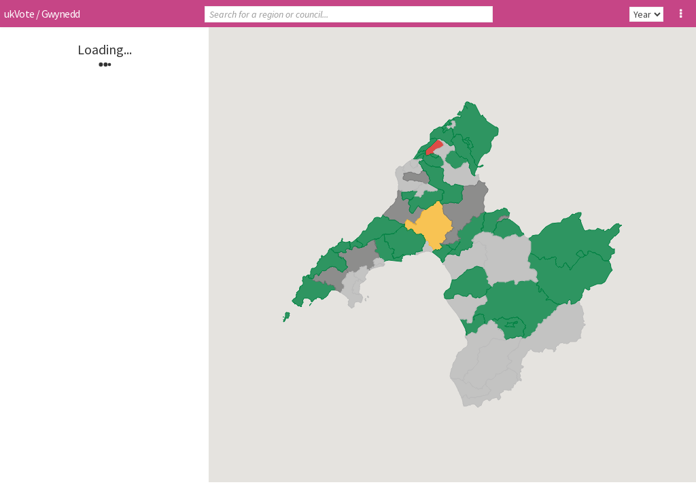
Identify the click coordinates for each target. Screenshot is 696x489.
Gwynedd (60, 13)
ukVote (19, 13)
